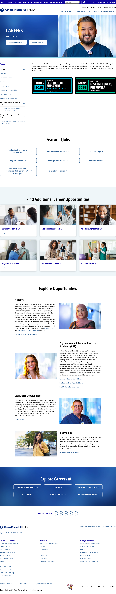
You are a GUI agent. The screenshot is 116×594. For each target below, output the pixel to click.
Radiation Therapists (101, 161)
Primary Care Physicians (60, 161)
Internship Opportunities (8, 90)
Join (10, 103)
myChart (12, 2)
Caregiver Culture (6, 78)
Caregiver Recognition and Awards (9, 116)
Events (42, 552)
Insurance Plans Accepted (7, 552)
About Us (43, 541)
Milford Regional (85, 555)
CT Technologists (101, 152)
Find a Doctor (83, 11)
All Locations (66, 11)
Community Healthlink (86, 558)
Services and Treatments (103, 11)
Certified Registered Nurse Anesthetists (20, 151)
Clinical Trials (5, 546)
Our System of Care (87, 541)
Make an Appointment (6, 558)
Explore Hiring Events (38, 42)
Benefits (3, 74)
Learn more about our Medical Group (70, 379)
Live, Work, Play (5, 94)
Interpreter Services (5, 555)
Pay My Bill (3, 564)
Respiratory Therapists (61, 171)
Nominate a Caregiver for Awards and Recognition (13, 122)
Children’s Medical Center (87, 546)
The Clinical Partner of (98, 527)
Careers (2, 2)
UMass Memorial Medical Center (90, 543)
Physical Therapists (21, 161)
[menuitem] (12, 96)
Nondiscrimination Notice (47, 561)
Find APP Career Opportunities (69, 387)
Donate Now (44, 549)
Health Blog (7, 572)
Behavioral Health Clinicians (60, 152)
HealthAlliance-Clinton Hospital (89, 552)
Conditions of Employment (9, 82)
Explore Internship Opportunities (69, 452)
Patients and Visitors (25, 2)
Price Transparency (5, 575)
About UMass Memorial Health (49, 543)
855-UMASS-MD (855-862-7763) (105, 2)
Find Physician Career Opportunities (71, 383)
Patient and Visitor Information (9, 543)
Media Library (44, 555)
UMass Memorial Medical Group (89, 561)
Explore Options (20, 419)
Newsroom (43, 558)
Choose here (72, 2)
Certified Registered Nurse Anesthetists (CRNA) (11, 110)
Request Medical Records (7, 567)
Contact (42, 546)
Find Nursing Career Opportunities (26, 334)
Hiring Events (4, 86)
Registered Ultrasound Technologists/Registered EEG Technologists (19, 171)
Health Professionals (41, 2)
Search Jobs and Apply (18, 42)
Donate (52, 2)
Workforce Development (8, 98)
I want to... (59, 2)
